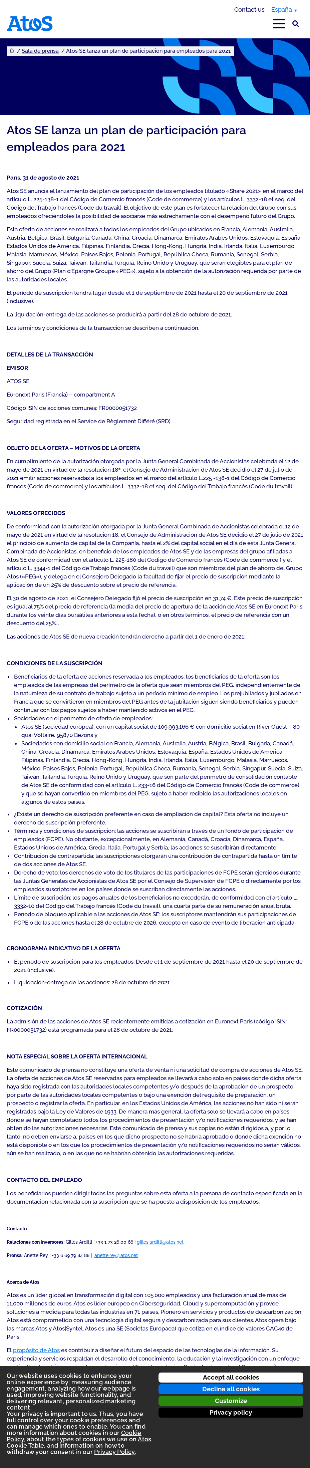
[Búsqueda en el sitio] (295, 23)
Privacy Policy (114, 1451)
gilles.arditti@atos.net (160, 1242)
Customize (231, 1400)
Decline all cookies (231, 1389)
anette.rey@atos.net (116, 1255)
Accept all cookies (231, 1377)
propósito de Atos (36, 1350)
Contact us (249, 9)
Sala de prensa (40, 51)
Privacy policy (231, 1412)
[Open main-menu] (279, 23)
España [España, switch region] (281, 9)
